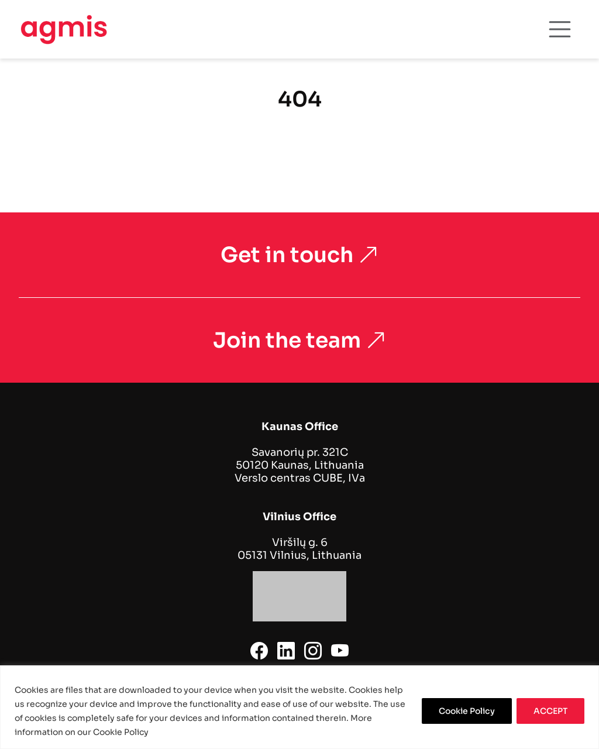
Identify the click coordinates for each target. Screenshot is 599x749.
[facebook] (259, 651)
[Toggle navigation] (559, 29)
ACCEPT (550, 711)
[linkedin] (286, 651)
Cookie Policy (467, 711)
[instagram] (313, 651)
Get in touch (300, 255)
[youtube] (340, 651)
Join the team (300, 340)
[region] (299, 707)
